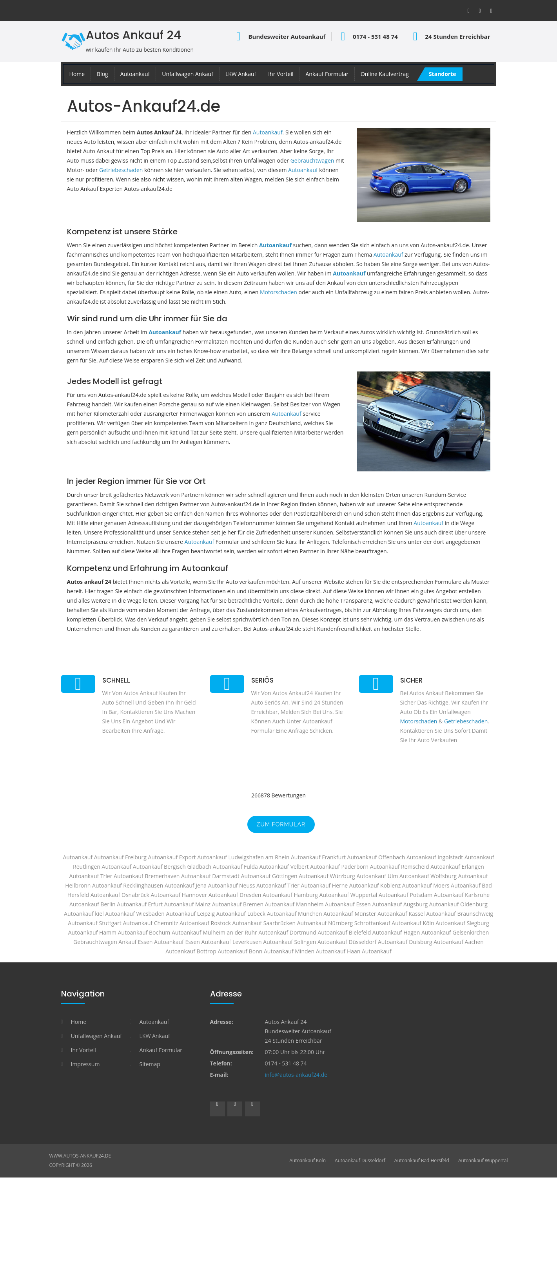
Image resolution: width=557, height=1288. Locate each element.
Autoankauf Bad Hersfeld (421, 1160)
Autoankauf (135, 74)
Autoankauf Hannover (179, 895)
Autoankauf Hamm (92, 932)
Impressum (85, 1064)
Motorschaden (278, 292)
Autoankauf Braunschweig (459, 913)
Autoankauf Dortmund (287, 932)
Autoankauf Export (172, 857)
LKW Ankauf (240, 74)
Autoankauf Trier (277, 885)
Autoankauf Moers (426, 885)
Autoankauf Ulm (377, 876)
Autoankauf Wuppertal (348, 895)
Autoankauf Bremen (237, 904)
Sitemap (150, 1064)
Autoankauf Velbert (283, 866)
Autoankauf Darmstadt (210, 876)
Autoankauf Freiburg (120, 857)
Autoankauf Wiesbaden (135, 913)
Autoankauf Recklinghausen (127, 885)
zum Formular (281, 824)
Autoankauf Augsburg (400, 904)
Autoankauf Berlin (92, 904)
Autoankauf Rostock (205, 923)
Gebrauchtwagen (312, 160)
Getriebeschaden (121, 170)
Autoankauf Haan (338, 951)
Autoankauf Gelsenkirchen (455, 932)
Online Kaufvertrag (385, 74)
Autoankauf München (294, 913)
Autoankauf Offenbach (376, 857)
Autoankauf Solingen (289, 942)
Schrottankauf (372, 923)
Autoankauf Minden (289, 951)
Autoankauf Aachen (459, 942)
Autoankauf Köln (307, 1160)
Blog (102, 74)
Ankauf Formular (326, 74)
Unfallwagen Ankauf (187, 74)
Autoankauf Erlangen (457, 866)
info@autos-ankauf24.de (296, 1074)
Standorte (442, 74)
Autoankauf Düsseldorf (360, 1160)
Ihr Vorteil (280, 74)
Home (77, 74)
